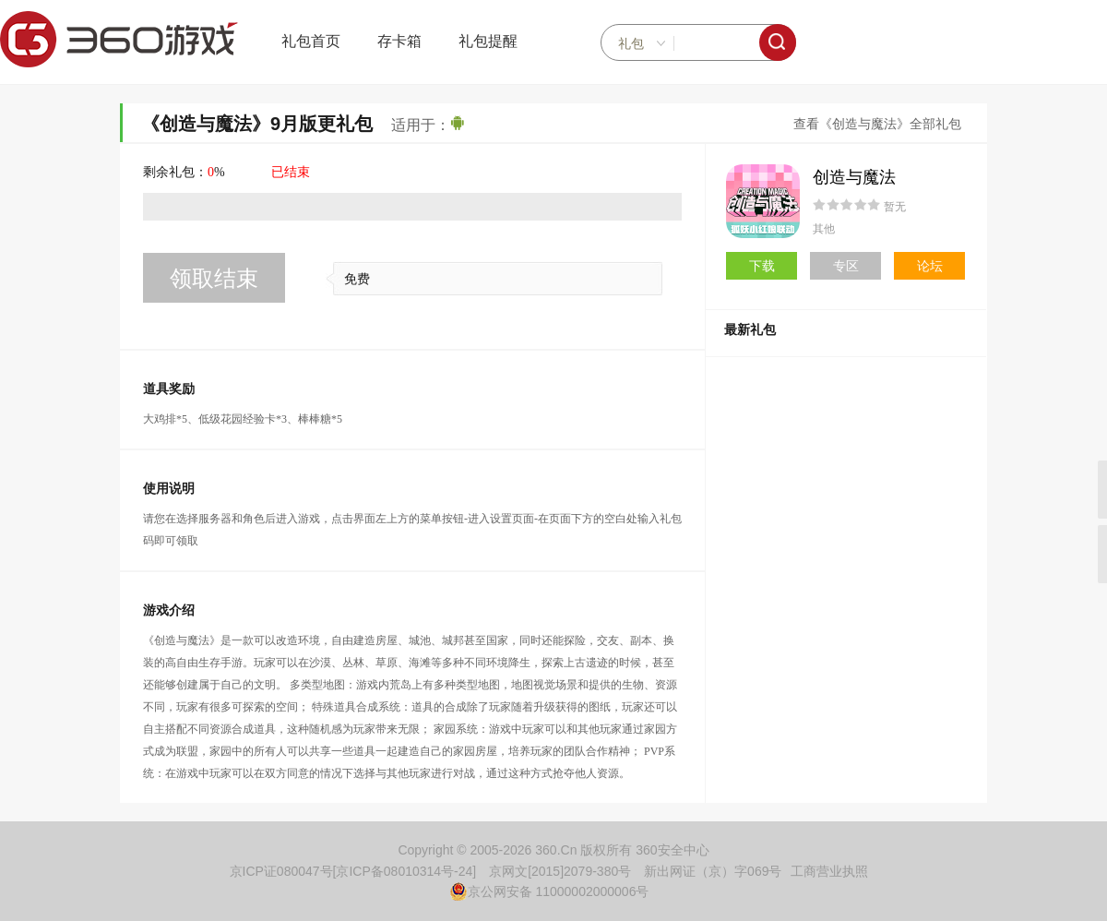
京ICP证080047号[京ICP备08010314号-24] (353, 871)
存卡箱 (399, 41)
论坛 (930, 265)
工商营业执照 (829, 871)
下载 (762, 265)
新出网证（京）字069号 (712, 871)
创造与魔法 (854, 177)
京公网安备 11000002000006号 (549, 891)
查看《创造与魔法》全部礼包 (877, 124)
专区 (846, 265)
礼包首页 (310, 41)
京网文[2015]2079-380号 (560, 871)
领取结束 (214, 278)
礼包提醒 (488, 41)
